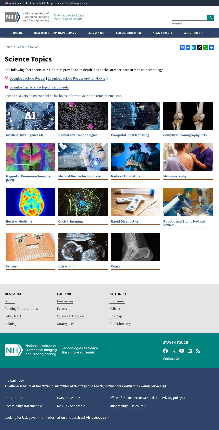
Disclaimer (117, 301)
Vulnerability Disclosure (127, 406)
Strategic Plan (67, 324)
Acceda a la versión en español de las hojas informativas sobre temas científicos (63, 96)
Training (10, 324)
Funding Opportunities (21, 308)
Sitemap (116, 316)
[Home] (45, 21)
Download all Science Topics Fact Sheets (39, 87)
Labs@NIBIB (13, 316)
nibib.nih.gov (14, 380)
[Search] (189, 18)
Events (62, 308)
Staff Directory (120, 324)
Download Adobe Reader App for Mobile (76, 78)
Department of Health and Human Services (131, 386)
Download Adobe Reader (27, 78)
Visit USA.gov (96, 417)
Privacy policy (172, 398)
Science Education (70, 316)
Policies (115, 308)
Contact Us (171, 358)
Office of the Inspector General (132, 398)
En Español (177, 23)
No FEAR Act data (69, 406)
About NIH (12, 398)
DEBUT (10, 301)
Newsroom (65, 301)
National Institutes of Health (63, 386)
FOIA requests (67, 398)
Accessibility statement (22, 406)
